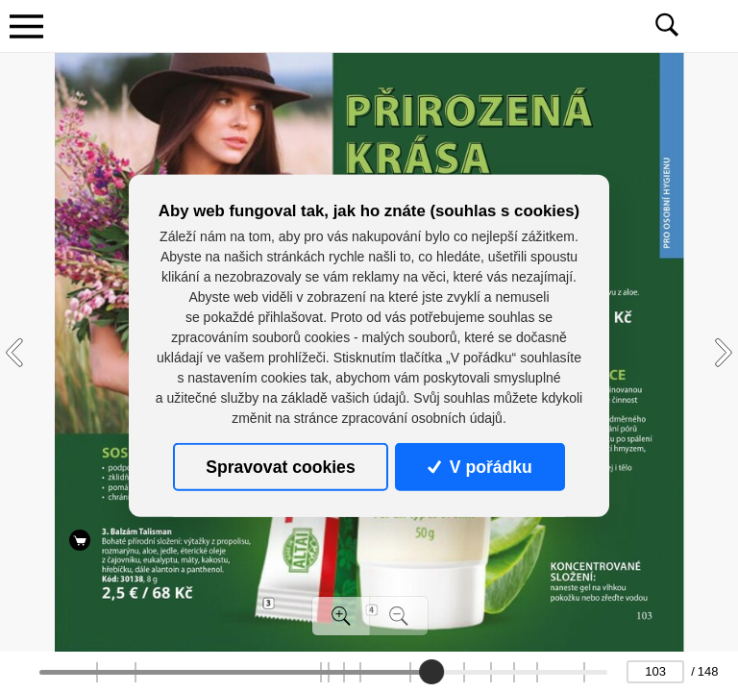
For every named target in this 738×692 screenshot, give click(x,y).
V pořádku (479, 467)
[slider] (431, 671)
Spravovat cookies (280, 467)
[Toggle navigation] (26, 26)
